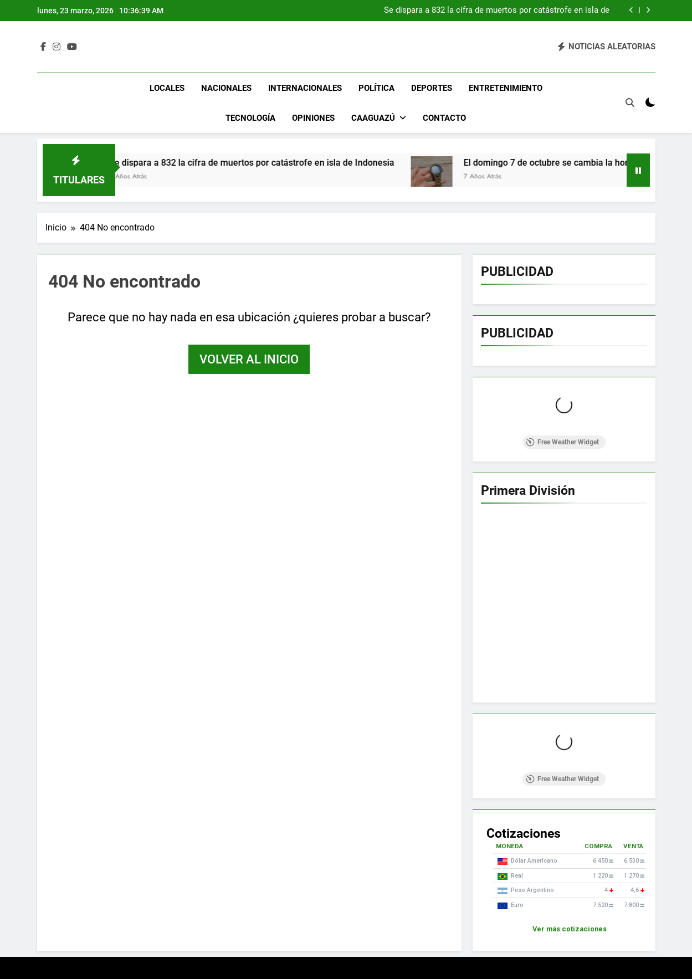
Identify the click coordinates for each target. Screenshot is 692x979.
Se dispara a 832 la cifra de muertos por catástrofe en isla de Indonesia (496, 10)
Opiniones (313, 118)
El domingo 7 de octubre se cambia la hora (568, 162)
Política (376, 88)
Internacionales (305, 88)
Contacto (444, 118)
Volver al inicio (249, 359)
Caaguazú (373, 118)
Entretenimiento (505, 88)
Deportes (431, 88)
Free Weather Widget (562, 442)
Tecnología (250, 118)
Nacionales (226, 88)
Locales (167, 88)
